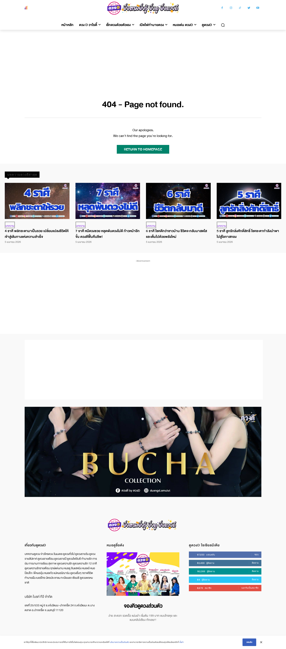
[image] (143, 574)
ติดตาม (255, 562)
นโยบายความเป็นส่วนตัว (119, 642)
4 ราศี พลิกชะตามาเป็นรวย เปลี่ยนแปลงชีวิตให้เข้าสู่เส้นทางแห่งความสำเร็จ (37, 234)
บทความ (9, 226)
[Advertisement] (143, 59)
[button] (223, 25)
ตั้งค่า (182, 642)
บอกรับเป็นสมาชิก (250, 587)
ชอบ (256, 554)
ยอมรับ (249, 642)
